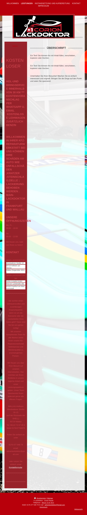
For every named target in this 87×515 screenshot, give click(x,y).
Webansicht (78, 509)
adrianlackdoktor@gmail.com (55, 505)
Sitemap (50, 498)
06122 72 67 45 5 (48, 503)
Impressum (43, 507)
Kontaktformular (15, 467)
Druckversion (40, 498)
